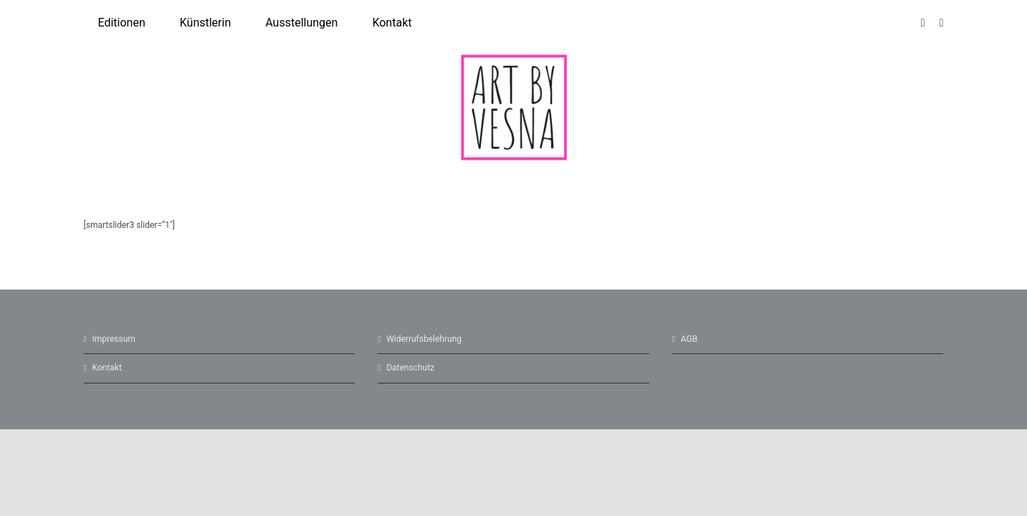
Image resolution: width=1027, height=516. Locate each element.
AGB (689, 339)
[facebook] (942, 23)
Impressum (113, 339)
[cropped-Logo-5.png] (514, 58)
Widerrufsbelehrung (424, 339)
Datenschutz (410, 368)
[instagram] (923, 23)
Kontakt (107, 368)
